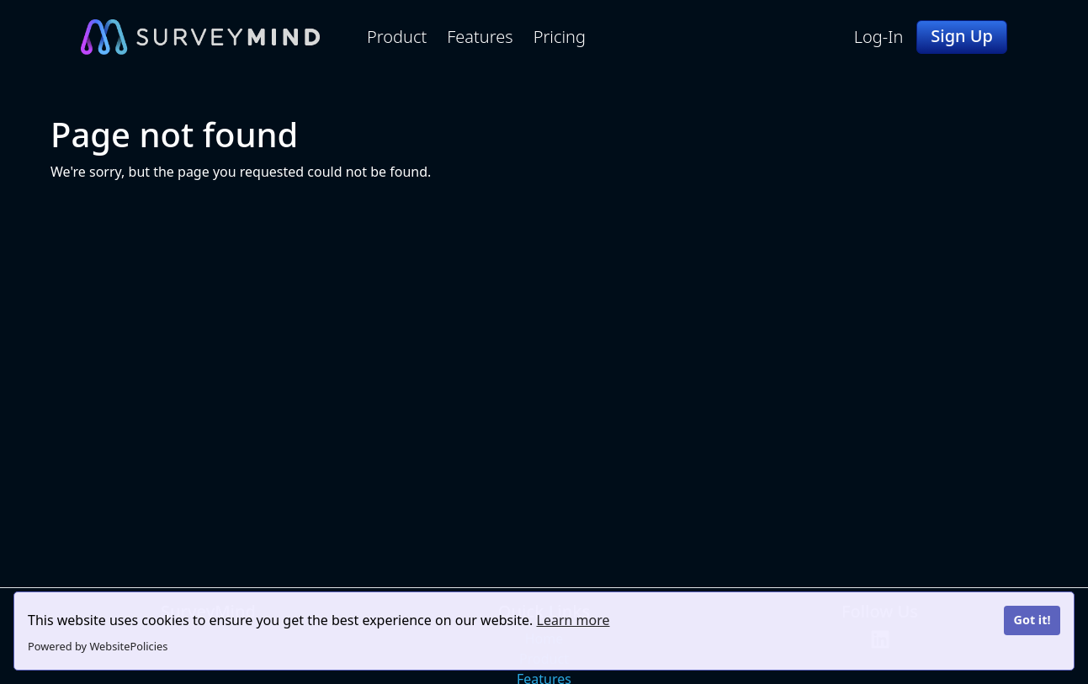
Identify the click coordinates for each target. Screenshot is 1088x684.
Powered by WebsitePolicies (97, 646)
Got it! (1031, 620)
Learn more (573, 620)
